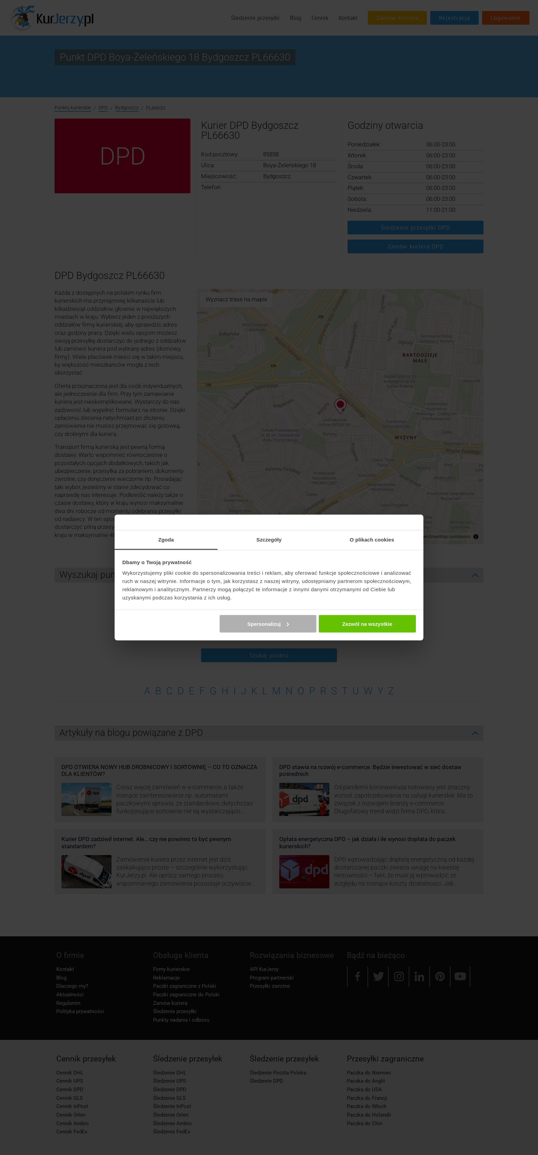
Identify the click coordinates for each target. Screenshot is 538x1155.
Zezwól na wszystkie (367, 624)
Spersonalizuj (268, 624)
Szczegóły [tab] (268, 540)
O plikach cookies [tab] (372, 540)
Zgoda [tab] (166, 540)
